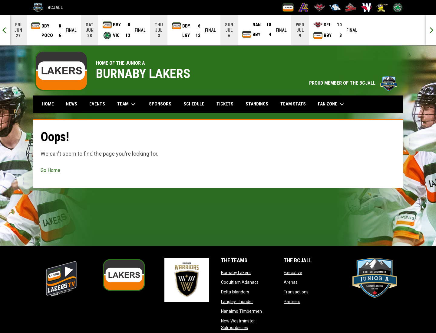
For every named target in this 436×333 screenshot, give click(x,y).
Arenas (291, 282)
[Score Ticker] (218, 30)
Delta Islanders (235, 291)
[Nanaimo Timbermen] (350, 7)
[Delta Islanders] (319, 7)
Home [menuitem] (48, 104)
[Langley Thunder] (335, 7)
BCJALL (48, 7)
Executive (293, 272)
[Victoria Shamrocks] (397, 7)
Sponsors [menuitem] (160, 104)
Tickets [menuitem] (224, 104)
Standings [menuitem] (257, 104)
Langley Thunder (237, 301)
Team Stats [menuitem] (293, 104)
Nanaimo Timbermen (241, 311)
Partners (292, 301)
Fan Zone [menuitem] (331, 104)
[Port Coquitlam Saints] (382, 7)
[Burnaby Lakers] (288, 7)
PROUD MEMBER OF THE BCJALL (353, 83)
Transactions (296, 291)
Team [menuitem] (127, 104)
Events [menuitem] (97, 104)
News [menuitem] (71, 104)
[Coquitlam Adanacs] (303, 7)
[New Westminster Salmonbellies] (366, 7)
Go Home (50, 170)
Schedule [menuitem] (193, 104)
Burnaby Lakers (236, 272)
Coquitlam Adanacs (240, 282)
